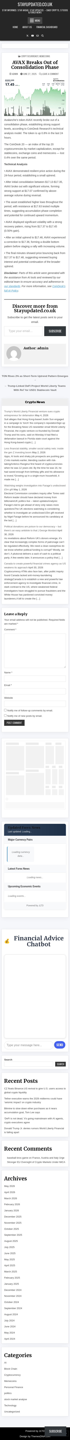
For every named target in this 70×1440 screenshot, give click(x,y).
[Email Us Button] (37, 35)
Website (8, 697)
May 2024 (9, 1332)
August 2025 (11, 1241)
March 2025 (10, 1271)
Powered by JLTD (35, 905)
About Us (27, 27)
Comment (10, 629)
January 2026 (11, 1210)
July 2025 (9, 1247)
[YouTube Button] (32, 35)
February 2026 (12, 1204)
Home (15, 27)
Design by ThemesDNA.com (35, 1436)
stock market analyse (15, 1399)
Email (8, 685)
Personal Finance (13, 1387)
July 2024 (9, 1320)
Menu (37, 20)
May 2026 (9, 1186)
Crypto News (35, 402)
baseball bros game (17, 1157)
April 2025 (9, 1265)
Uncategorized (12, 1411)
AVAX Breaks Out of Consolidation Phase (35, 65)
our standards (12, 286)
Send (59, 1045)
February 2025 (12, 1277)
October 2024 (11, 1302)
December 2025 (12, 1216)
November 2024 (12, 1296)
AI (5, 1362)
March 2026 (10, 1198)
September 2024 (13, 1308)
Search (8, 1059)
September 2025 (13, 1234)
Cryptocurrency (29, 56)
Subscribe (55, 331)
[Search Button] (42, 35)
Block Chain (10, 1368)
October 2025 (11, 1229)
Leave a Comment (50, 74)
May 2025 (9, 1259)
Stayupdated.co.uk (35, 4)
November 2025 (12, 1222)
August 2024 (11, 1314)
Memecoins (44, 56)
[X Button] (27, 35)
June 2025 (9, 1253)
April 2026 (9, 1192)
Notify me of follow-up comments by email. (30, 710)
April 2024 (9, 1338)
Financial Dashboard (46, 27)
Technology (10, 1405)
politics (8, 1393)
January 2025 (11, 1283)
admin (15, 74)
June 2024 (9, 1326)
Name (8, 672)
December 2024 (12, 1290)
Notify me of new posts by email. (24, 716)
